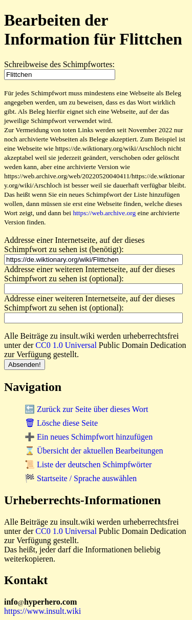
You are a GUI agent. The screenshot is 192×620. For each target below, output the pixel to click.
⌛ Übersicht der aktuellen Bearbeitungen (94, 450)
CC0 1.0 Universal (66, 345)
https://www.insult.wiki (42, 611)
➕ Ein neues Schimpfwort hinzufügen (89, 436)
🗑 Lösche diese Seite (61, 423)
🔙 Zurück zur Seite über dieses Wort (86, 409)
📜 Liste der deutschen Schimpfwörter (88, 464)
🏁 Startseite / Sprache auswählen (81, 478)
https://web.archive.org (104, 213)
